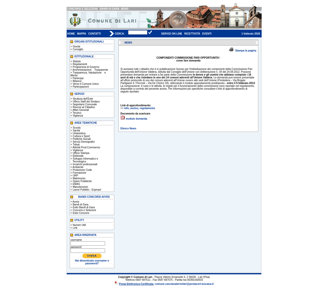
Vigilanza (78, 115)
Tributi (76, 144)
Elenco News (128, 128)
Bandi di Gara (80, 204)
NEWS (124, 8)
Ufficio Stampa (81, 153)
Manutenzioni (80, 186)
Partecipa (78, 78)
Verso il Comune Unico (86, 83)
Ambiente (78, 167)
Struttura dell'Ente (83, 98)
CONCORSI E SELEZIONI (82, 8)
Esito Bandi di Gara (84, 207)
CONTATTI (94, 33)
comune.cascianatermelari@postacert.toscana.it (184, 284)
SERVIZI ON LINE (171, 33)
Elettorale (78, 155)
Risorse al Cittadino (84, 107)
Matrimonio (79, 178)
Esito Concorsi (81, 213)
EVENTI (206, 33)
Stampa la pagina (245, 50)
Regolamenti (80, 64)
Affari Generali (81, 110)
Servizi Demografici (84, 141)
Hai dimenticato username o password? (92, 262)
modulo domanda (136, 118)
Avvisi (76, 201)
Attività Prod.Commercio (86, 147)
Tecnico (77, 112)
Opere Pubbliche (82, 181)
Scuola (77, 127)
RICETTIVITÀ (192, 33)
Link (75, 227)
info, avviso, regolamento (139, 108)
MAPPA (81, 33)
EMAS (76, 184)
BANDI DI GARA (109, 8)
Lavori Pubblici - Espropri (87, 189)
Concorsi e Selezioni (84, 210)
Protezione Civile (82, 170)
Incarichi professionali (85, 164)
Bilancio (77, 81)
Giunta (76, 46)
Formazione (79, 172)
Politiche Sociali (82, 139)
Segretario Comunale (85, 104)
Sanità (76, 130)
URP (75, 175)
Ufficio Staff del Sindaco (86, 101)
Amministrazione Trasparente (90, 69)
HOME (71, 33)
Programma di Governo (86, 67)
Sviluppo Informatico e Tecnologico (84, 160)
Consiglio (78, 49)
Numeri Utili (79, 225)
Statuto (77, 61)
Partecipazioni (81, 86)
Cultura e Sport (81, 136)
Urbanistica (79, 133)
